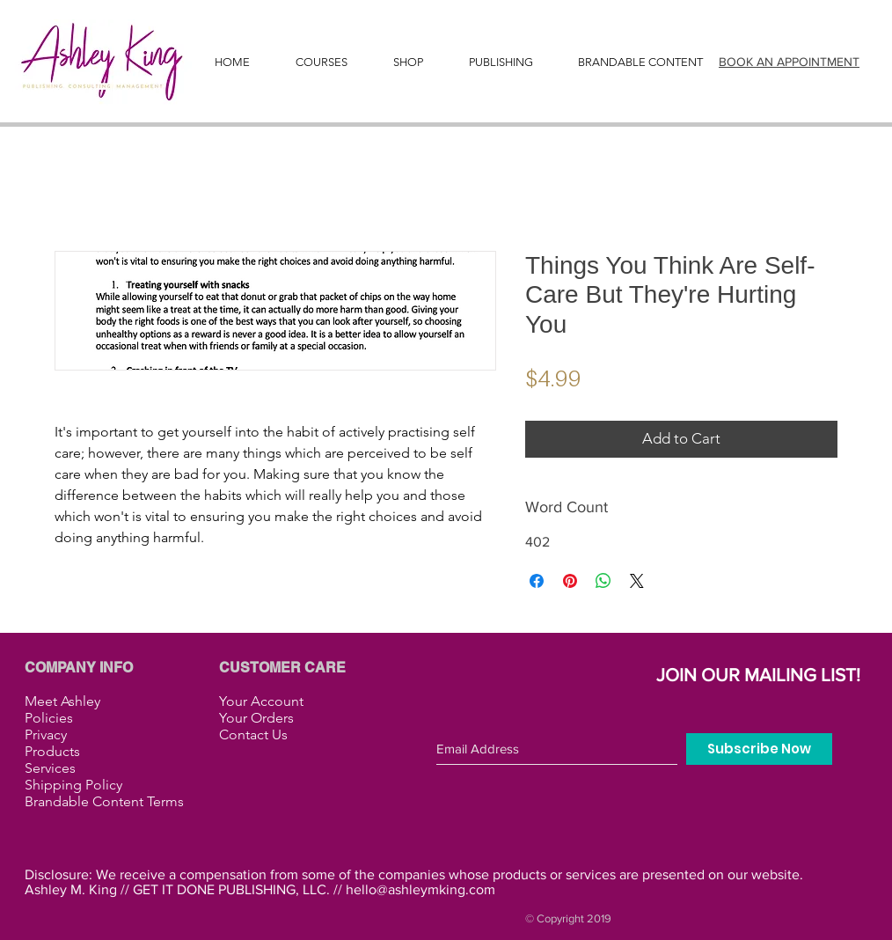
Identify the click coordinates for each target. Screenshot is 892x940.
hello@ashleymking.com (420, 889)
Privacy (46, 734)
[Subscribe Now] (759, 749)
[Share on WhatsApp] (603, 580)
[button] (500, 62)
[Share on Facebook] (536, 580)
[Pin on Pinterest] (570, 580)
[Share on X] (636, 580)
